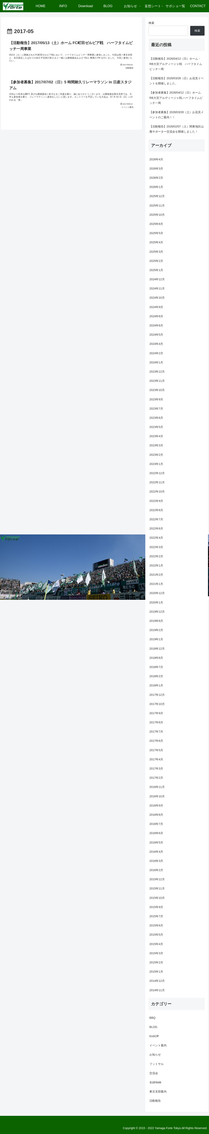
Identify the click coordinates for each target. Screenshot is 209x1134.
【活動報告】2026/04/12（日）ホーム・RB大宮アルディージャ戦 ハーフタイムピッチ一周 (175, 63)
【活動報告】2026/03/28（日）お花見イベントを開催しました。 (176, 81)
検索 (151, 23)
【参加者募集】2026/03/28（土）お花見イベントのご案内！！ (176, 115)
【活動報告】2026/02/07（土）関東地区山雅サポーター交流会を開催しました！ (176, 129)
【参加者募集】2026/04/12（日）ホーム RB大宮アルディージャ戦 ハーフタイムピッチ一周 (176, 97)
